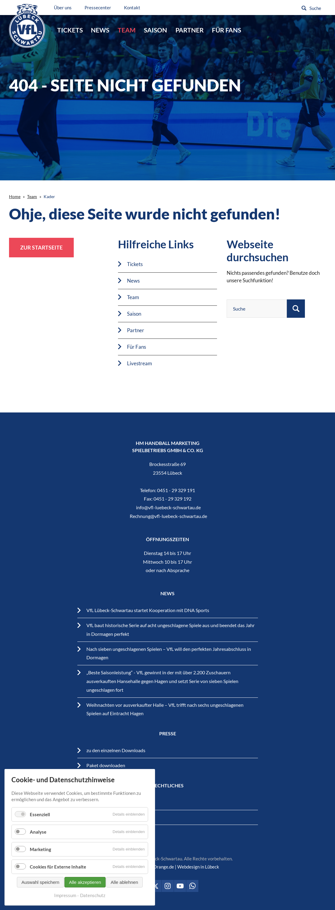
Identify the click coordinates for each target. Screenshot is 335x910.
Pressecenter (99, 7)
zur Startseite (41, 247)
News (100, 30)
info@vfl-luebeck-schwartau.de (168, 507)
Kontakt (134, 7)
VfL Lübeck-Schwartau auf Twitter (155, 886)
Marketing (40, 849)
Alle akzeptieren (85, 882)
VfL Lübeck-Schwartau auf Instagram (168, 886)
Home (14, 196)
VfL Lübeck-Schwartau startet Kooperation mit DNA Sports (147, 610)
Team (127, 30)
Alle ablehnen (124, 882)
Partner (189, 30)
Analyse (38, 832)
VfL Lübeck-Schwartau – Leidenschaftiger (28, 27)
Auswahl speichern (40, 882)
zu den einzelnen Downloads (115, 750)
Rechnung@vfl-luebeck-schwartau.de (168, 516)
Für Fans (226, 30)
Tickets (70, 30)
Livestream (139, 363)
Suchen (304, 8)
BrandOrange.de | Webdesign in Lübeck (180, 866)
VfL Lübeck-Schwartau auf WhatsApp (192, 886)
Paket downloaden (105, 765)
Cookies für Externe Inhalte (58, 866)
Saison (155, 30)
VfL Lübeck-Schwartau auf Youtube (180, 886)
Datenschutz (92, 895)
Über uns (64, 7)
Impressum (65, 895)
